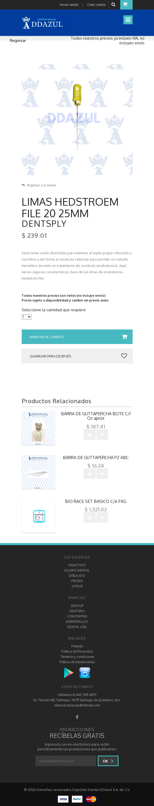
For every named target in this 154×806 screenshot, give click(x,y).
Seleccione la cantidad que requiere (54, 310)
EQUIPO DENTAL (77, 570)
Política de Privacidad (77, 651)
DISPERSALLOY (77, 622)
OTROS (77, 586)
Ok (108, 761)
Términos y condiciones (77, 657)
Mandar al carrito (78, 337)
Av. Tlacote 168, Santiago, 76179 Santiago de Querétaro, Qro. (77, 700)
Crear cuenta (96, 5)
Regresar (18, 40)
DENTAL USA (77, 627)
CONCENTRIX (77, 616)
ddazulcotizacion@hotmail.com (77, 705)
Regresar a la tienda (39, 185)
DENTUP (77, 606)
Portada (77, 646)
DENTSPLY (77, 611)
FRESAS (77, 581)
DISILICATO (77, 576)
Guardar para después (78, 356)
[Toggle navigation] (128, 19)
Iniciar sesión (69, 5)
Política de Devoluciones (77, 662)
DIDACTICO (77, 565)
